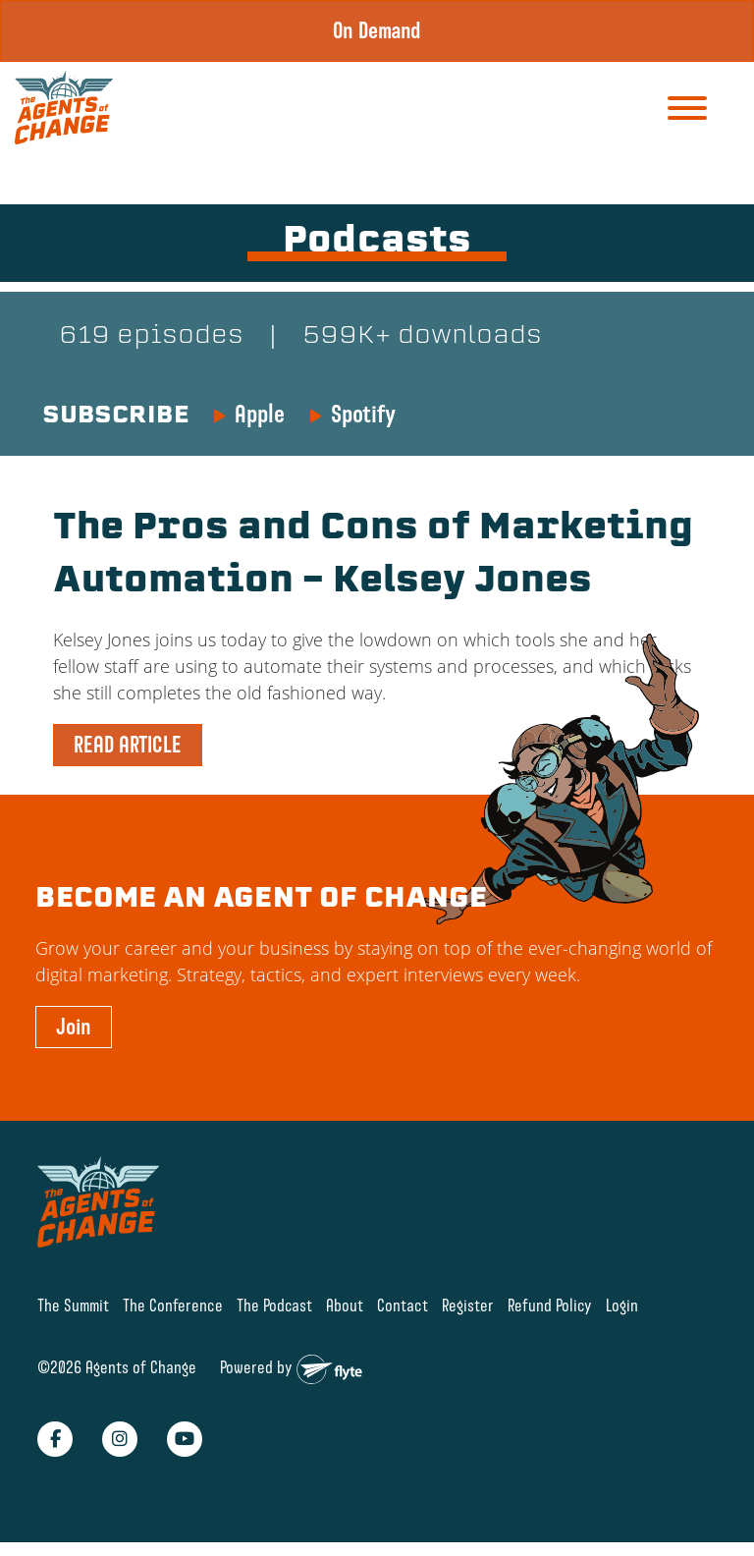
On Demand (377, 30)
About (344, 1305)
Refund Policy (550, 1305)
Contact (402, 1305)
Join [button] (73, 1026)
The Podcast (274, 1305)
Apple (260, 413)
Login (622, 1305)
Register (468, 1305)
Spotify (363, 413)
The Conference (173, 1305)
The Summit (73, 1305)
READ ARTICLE (128, 744)
